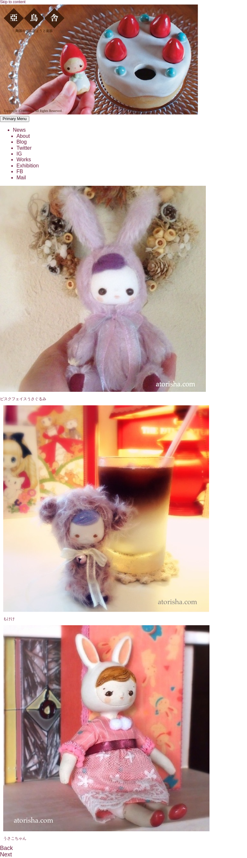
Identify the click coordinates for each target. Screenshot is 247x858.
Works (23, 159)
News (19, 130)
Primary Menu (15, 119)
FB (19, 171)
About (23, 136)
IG (19, 153)
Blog (21, 142)
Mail (21, 177)
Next (6, 854)
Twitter (24, 148)
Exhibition (27, 165)
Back (6, 848)
